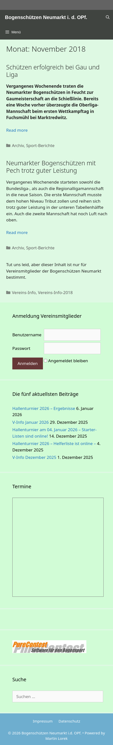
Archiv (18, 145)
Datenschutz (69, 721)
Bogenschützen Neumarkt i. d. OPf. (46, 17)
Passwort (21, 348)
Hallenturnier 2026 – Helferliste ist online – (54, 443)
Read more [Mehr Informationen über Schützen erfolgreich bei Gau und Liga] (17, 130)
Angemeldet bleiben (68, 360)
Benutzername (26, 335)
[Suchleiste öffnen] (107, 17)
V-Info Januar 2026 (30, 422)
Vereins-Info (24, 292)
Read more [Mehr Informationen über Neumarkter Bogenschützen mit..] (17, 232)
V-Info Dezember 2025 (34, 457)
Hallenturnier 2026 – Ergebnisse (43, 408)
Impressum (43, 721)
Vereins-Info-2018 (55, 292)
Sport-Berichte (40, 145)
